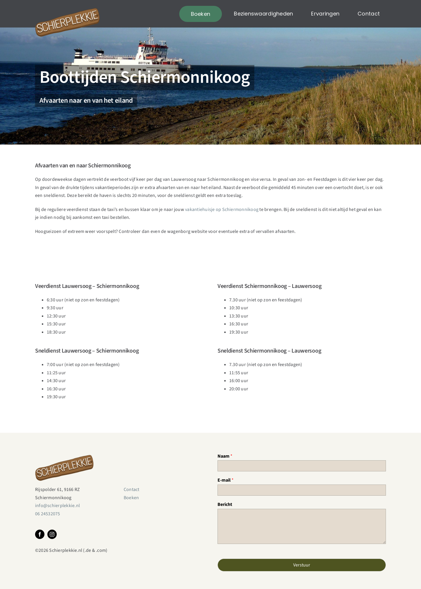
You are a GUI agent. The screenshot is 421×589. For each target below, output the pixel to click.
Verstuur (301, 565)
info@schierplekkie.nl (57, 505)
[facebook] (39, 534)
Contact (131, 489)
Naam (225, 456)
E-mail (226, 480)
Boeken (131, 497)
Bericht (225, 505)
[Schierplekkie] (67, 5)
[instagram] (52, 534)
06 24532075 (47, 514)
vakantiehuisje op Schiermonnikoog (221, 209)
